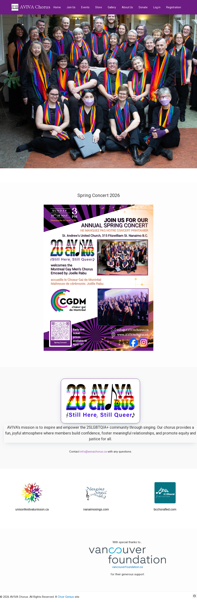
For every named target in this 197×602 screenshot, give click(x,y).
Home (57, 7)
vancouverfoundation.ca (127, 567)
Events (85, 7)
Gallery (112, 7)
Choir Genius (66, 597)
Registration (173, 7)
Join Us (71, 7)
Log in (156, 7)
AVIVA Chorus (35, 7)
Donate (143, 7)
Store (98, 7)
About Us (127, 7)
